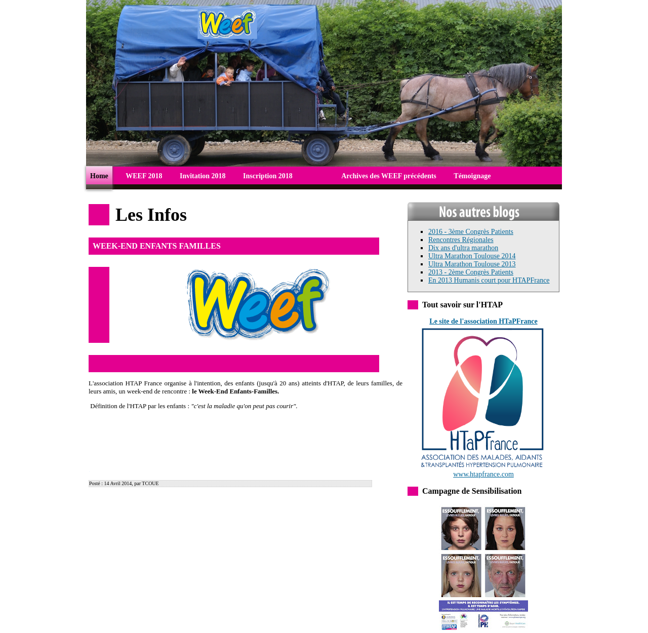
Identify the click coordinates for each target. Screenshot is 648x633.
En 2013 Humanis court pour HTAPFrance (489, 280)
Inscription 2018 (268, 176)
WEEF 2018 (144, 176)
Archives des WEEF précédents (388, 176)
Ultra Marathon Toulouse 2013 (472, 264)
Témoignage (472, 176)
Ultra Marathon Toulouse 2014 (472, 256)
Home (99, 176)
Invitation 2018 (203, 176)
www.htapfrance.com (483, 471)
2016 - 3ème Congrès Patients (470, 231)
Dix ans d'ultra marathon (463, 248)
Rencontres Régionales (461, 240)
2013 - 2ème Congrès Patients (470, 272)
